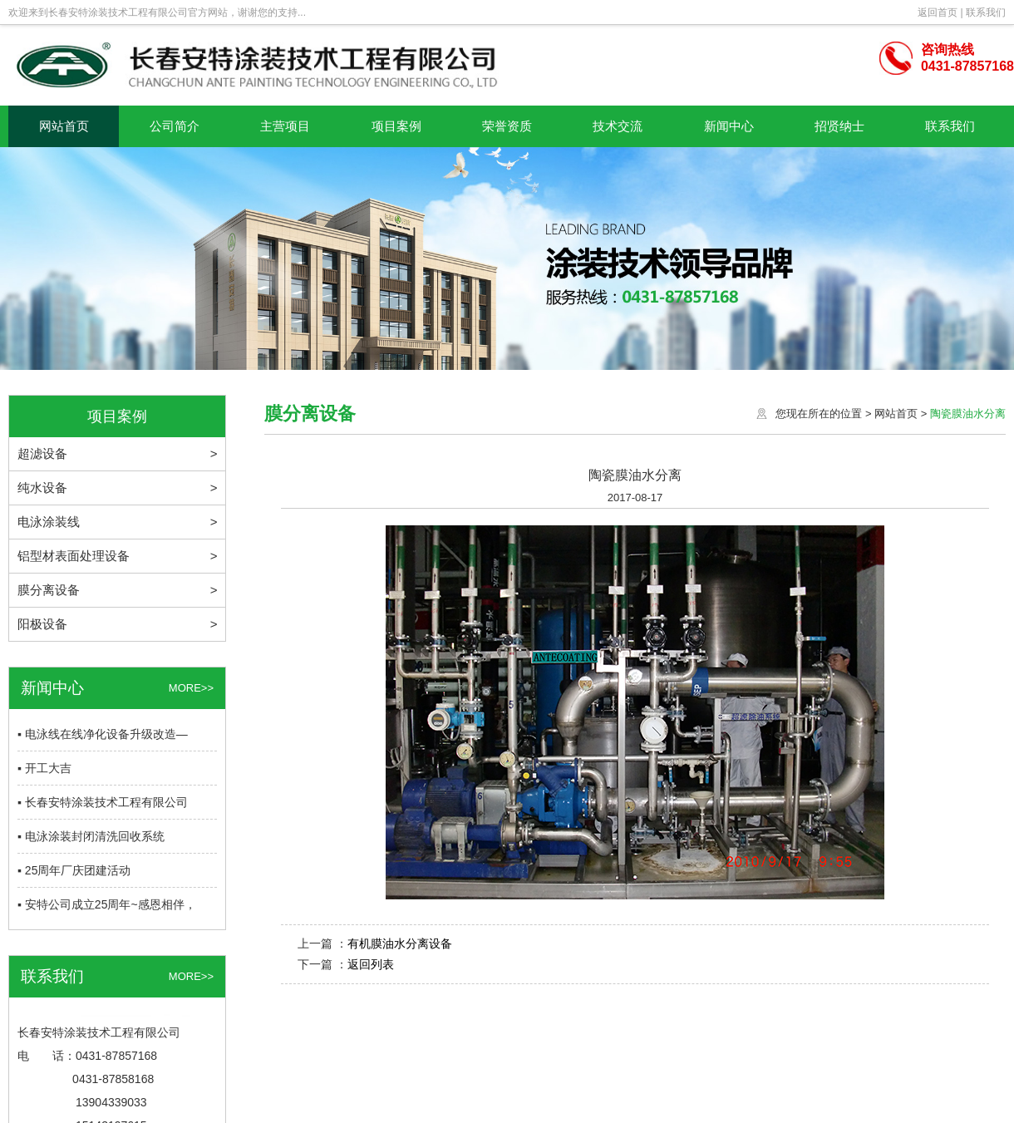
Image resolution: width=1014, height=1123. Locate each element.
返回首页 (937, 12)
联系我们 (986, 12)
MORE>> (191, 688)
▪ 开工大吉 (44, 768)
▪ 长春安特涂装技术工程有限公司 (102, 802)
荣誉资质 (507, 126)
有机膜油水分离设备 (399, 943)
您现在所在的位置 (818, 413)
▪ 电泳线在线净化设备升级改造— (102, 734)
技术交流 (617, 126)
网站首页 (64, 126)
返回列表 (370, 964)
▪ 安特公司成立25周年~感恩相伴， (106, 904)
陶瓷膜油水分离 (968, 413)
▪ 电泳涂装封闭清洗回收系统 (91, 836)
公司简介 (174, 126)
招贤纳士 (839, 126)
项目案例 (396, 126)
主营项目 (285, 126)
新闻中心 (729, 126)
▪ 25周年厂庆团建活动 (73, 870)
